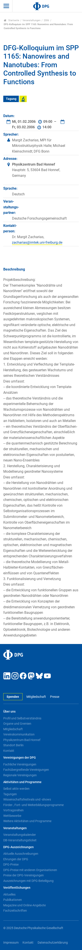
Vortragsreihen (13, 810)
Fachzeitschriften (15, 910)
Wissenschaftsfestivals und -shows (27, 799)
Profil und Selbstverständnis (22, 718)
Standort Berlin (13, 745)
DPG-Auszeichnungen (18, 847)
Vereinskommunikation (19, 734)
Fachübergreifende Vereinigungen (26, 769)
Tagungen (10, 794)
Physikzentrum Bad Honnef (21, 740)
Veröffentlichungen (16, 888)
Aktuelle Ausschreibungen (20, 853)
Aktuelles (9, 894)
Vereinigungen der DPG (19, 758)
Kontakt (8, 750)
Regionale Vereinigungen (20, 775)
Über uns (9, 711)
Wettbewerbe (12, 815)
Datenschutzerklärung (53, 942)
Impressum (11, 942)
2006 (46, 20)
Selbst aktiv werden (16, 788)
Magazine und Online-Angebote (24, 905)
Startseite (11, 20)
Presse (54, 697)
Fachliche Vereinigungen (19, 764)
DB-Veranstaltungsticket (20, 840)
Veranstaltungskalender (19, 834)
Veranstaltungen (31, 20)
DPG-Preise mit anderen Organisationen (30, 870)
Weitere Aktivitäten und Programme (27, 821)
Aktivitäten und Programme (22, 782)
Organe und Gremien (17, 723)
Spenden (13, 697)
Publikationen (12, 899)
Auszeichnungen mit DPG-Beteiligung (28, 881)
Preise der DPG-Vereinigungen (23, 875)
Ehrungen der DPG (15, 859)
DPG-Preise (11, 864)
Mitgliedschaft (36, 697)
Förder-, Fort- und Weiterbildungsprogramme (33, 805)
